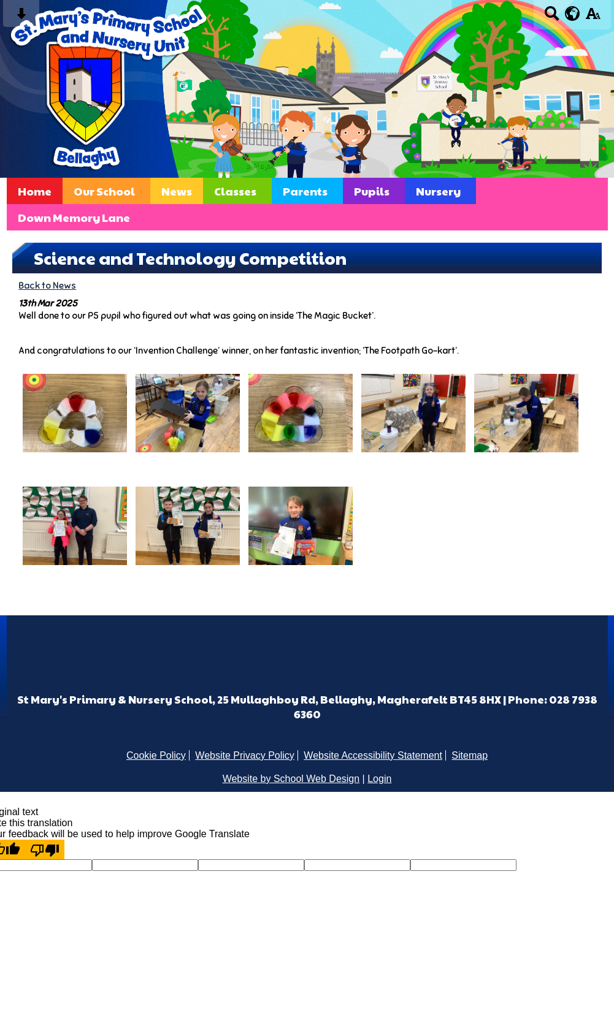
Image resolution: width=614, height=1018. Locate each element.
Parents (305, 191)
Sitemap (469, 755)
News (176, 191)
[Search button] (552, 17)
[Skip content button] (21, 17)
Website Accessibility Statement (373, 755)
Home (35, 191)
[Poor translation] (44, 849)
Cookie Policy (156, 755)
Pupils (372, 191)
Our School (104, 191)
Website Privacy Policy (244, 755)
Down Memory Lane (74, 217)
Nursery (438, 191)
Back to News (47, 285)
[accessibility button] (593, 17)
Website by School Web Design (291, 778)
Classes (235, 191)
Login (379, 778)
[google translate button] (572, 13)
